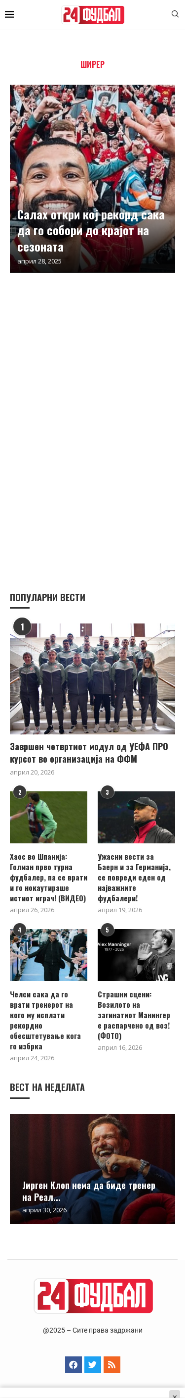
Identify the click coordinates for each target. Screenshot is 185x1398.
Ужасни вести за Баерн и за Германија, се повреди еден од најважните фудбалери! (134, 877)
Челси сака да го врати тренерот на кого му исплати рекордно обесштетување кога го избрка (45, 1020)
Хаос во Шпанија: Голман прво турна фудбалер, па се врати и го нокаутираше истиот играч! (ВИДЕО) (48, 877)
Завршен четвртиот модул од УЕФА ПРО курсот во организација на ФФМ (89, 752)
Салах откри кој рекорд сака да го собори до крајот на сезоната (91, 230)
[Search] (175, 15)
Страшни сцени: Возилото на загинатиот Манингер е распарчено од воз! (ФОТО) (134, 1015)
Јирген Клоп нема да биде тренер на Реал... (88, 1191)
